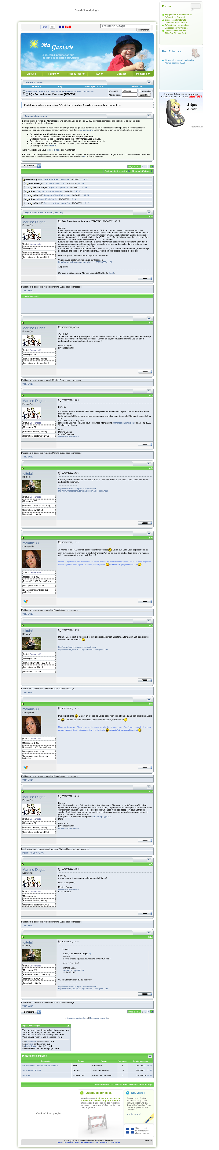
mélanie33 (30, 543)
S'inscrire (36, 86)
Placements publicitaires (110, 1142)
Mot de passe (115, 95)
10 (151, 937)
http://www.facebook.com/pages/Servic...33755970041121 (85, 262)
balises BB (31, 1042)
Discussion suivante (98, 1018)
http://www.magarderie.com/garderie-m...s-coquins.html (83, 491)
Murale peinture (172, 63)
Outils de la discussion (116, 171)
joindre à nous (53, 150)
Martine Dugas (33, 222)
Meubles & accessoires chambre (179, 60)
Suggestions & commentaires (178, 15)
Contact (121, 73)
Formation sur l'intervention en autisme (40, 1065)
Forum (52, 73)
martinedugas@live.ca (123, 423)
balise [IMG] (30, 1046)
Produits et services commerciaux (78, 91)
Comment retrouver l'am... (177, 22)
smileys (29, 1044)
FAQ (97, 73)
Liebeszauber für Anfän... (176, 28)
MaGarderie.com (119, 1085)
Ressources (75, 73)
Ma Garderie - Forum (35, 91)
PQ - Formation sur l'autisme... (55, 179)
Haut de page (145, 1085)
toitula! (27, 473)
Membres (141, 73)
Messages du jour (94, 86)
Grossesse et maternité (175, 20)
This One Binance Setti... (176, 33)
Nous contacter (101, 1085)
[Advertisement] (87, 306)
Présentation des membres (177, 25)
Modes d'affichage (141, 171)
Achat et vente (54, 91)
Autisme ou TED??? (31, 1070)
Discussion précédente (77, 1018)
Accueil (31, 73)
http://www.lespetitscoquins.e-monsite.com (77, 488)
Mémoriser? (146, 91)
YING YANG (27, 290)
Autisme (26, 1075)
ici (84, 157)
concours (51, 146)
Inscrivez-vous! (134, 1114)
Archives (133, 1085)
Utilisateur (113, 91)
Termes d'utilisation (65, 1142)
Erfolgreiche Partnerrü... (176, 17)
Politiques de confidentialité (86, 1142)
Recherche (136, 86)
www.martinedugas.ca (68, 436)
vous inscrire (86, 130)
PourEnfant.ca (171, 51)
